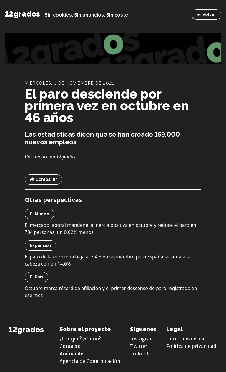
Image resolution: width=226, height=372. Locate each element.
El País (36, 277)
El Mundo (39, 214)
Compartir (43, 179)
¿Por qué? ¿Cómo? (80, 339)
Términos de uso (186, 339)
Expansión (40, 245)
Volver (206, 14)
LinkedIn (141, 354)
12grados (22, 13)
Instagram (142, 339)
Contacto (70, 346)
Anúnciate (71, 354)
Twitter (138, 346)
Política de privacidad (191, 346)
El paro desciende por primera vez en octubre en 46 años (107, 105)
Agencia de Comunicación (89, 361)
